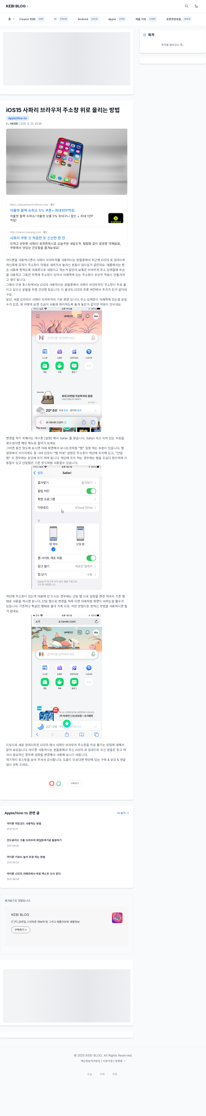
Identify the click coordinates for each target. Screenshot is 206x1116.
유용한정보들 (179, 19)
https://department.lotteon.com (29, 204)
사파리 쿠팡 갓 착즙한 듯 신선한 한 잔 (37, 238)
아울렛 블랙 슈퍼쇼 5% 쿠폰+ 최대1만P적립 (42, 210)
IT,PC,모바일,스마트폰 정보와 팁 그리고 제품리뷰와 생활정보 (45, 921)
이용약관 (108, 1061)
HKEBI (14, 123)
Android (88, 19)
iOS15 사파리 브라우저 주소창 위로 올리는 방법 (63, 110)
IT (61, 19)
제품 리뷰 (146, 19)
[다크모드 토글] (196, 6)
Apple (117, 19)
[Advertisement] (66, 996)
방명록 (120, 1061)
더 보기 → (123, 813)
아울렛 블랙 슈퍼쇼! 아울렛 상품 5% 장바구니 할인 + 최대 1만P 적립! (51, 218)
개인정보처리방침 (90, 1061)
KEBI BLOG (17, 6)
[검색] (186, 6)
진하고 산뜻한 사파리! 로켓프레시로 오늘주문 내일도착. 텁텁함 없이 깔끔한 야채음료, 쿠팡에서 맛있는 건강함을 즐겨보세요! (65, 246)
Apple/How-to (17, 118)
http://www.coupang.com (25, 232)
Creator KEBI (32, 19)
